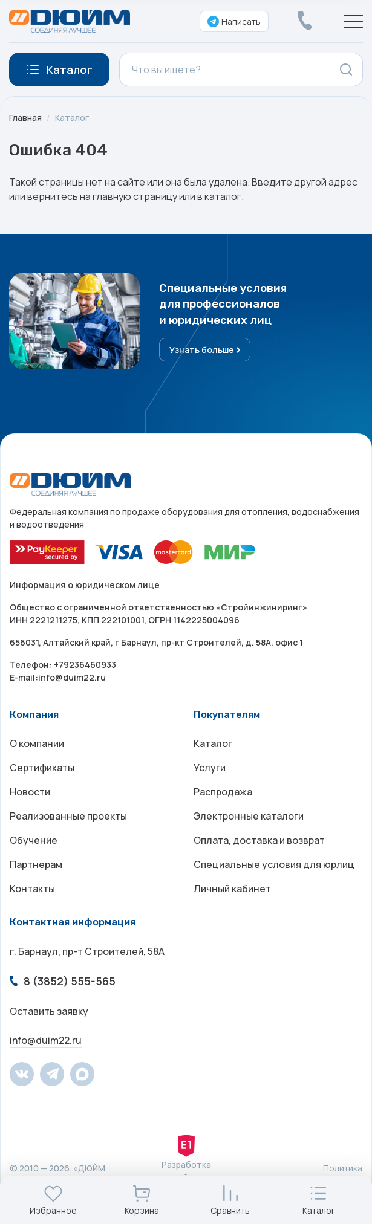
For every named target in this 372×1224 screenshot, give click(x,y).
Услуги (210, 767)
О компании (37, 743)
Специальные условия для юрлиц (274, 864)
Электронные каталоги (249, 816)
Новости (30, 791)
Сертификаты (42, 767)
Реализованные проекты (68, 816)
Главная (25, 117)
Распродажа (223, 791)
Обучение (33, 840)
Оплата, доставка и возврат (259, 840)
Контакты (32, 888)
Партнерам (36, 864)
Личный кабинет (232, 888)
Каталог (72, 117)
